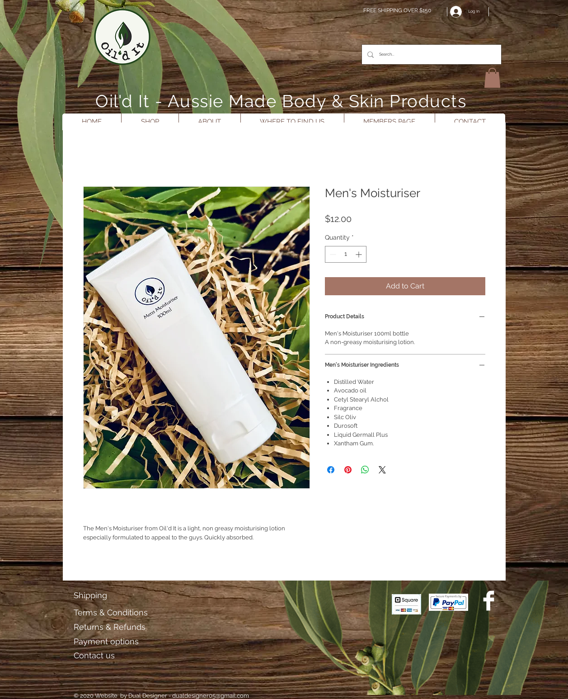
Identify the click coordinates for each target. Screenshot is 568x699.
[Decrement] (332, 254)
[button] (492, 78)
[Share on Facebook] (330, 469)
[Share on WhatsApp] (365, 469)
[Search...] (430, 54)
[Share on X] (382, 469)
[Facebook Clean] (489, 600)
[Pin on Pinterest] (348, 469)
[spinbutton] (346, 254)
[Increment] (359, 254)
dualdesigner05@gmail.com (210, 695)
